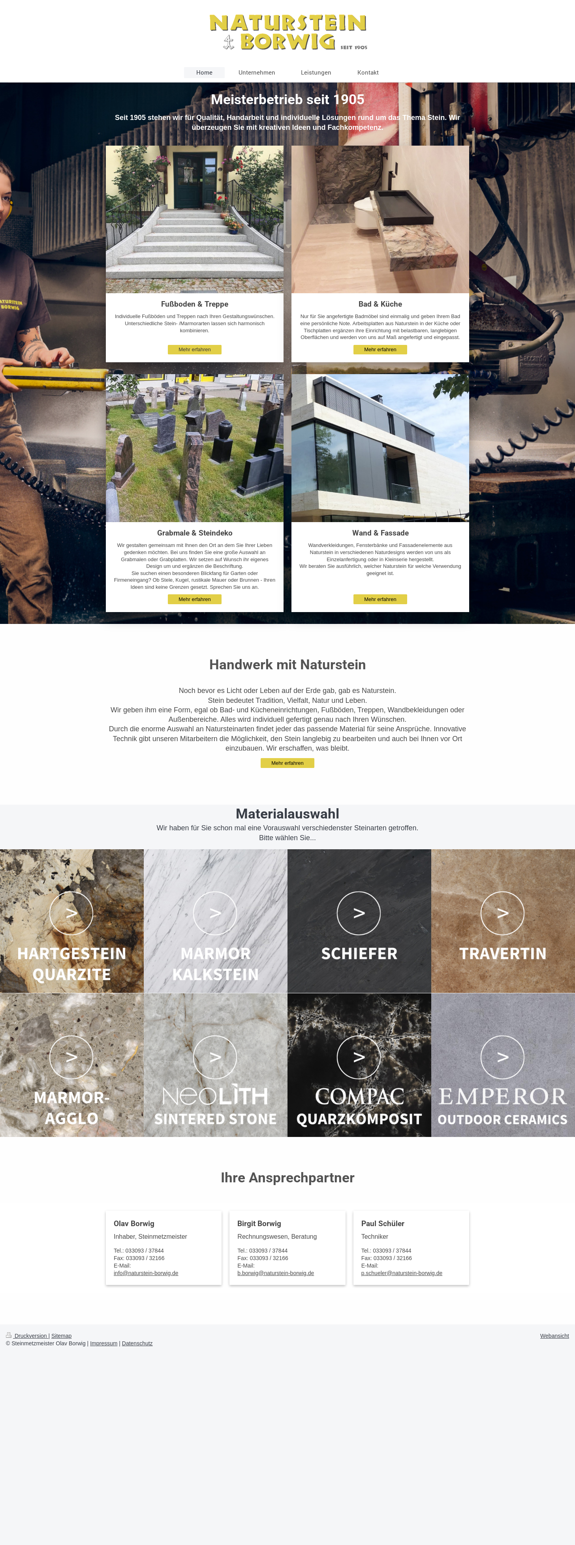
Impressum (103, 1343)
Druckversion (27, 1336)
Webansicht (554, 1336)
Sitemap (61, 1336)
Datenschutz (137, 1343)
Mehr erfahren (195, 349)
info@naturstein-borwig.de (146, 1273)
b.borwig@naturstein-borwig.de (275, 1273)
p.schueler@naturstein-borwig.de (402, 1273)
